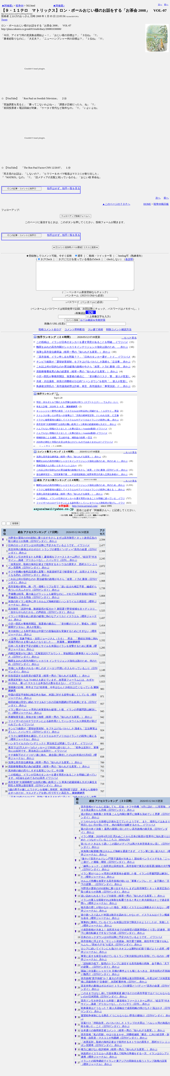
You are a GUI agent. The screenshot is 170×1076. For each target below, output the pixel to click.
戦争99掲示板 (161, 204)
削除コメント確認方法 (118, 335)
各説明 (129, 259)
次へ (160, 4)
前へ (166, 4)
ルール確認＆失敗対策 (92, 325)
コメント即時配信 (74, 335)
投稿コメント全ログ (50, 335)
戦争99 (19, 5)
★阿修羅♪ (7, 5)
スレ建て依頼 (95, 335)
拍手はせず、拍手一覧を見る (63, 188)
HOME (147, 204)
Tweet (4, 19)
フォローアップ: (10, 210)
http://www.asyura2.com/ (85, 511)
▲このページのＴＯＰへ (116, 204)
